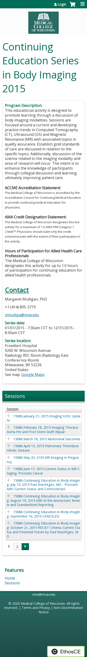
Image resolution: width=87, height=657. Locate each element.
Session (12, 409)
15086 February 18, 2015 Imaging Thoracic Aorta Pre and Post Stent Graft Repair (42, 429)
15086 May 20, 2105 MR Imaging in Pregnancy (43, 459)
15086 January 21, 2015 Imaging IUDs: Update (43, 418)
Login (62, 4)
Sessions (12, 583)
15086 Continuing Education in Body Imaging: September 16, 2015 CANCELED (43, 514)
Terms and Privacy (36, 607)
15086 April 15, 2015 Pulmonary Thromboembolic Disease (43, 448)
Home (10, 578)
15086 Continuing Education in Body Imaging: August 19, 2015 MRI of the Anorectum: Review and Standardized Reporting (43, 500)
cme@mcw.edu (43, 594)
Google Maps (33, 374)
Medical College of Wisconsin (43, 603)
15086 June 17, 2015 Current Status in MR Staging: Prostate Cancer (43, 471)
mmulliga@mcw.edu (22, 314)
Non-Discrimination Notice (61, 609)
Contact (17, 290)
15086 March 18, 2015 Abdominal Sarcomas (46, 439)
